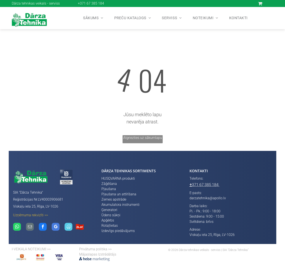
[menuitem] (92, 18)
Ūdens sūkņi (110, 215)
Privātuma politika (93, 249)
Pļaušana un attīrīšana (118, 194)
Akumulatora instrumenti (120, 205)
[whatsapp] (17, 227)
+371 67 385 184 (91, 3)
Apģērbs (107, 220)
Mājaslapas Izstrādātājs (97, 254)
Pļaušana (108, 189)
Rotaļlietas (109, 225)
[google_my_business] (56, 227)
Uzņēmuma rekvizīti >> (30, 215)
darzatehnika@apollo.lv (207, 198)
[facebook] (43, 227)
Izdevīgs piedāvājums (118, 231)
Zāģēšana (109, 184)
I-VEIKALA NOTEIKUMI (29, 249)
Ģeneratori (109, 210)
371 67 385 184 (205, 184)
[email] (30, 227)
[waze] (68, 227)
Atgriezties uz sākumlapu (142, 138)
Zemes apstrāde (113, 199)
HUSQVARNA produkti (118, 178)
